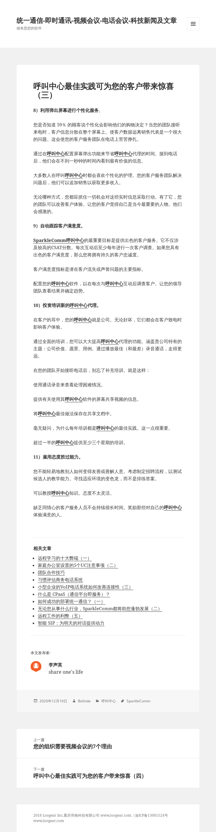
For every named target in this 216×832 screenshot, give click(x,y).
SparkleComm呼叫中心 (58, 240)
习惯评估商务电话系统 (60, 580)
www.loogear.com (48, 820)
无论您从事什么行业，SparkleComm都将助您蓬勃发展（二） (100, 608)
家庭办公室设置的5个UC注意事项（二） (78, 565)
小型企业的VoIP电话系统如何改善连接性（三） (85, 587)
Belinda (84, 701)
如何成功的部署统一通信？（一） (71, 601)
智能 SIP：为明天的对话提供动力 (71, 623)
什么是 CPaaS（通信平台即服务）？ (74, 594)
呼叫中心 (56, 153)
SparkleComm (138, 701)
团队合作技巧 (51, 572)
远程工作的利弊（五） (60, 616)
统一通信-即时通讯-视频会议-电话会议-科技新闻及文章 (96, 20)
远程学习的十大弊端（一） (65, 558)
